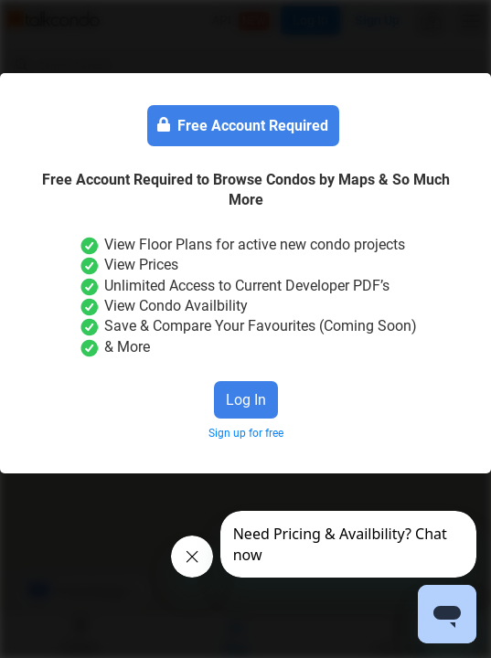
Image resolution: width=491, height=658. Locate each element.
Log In (246, 400)
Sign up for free (245, 433)
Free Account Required (242, 126)
